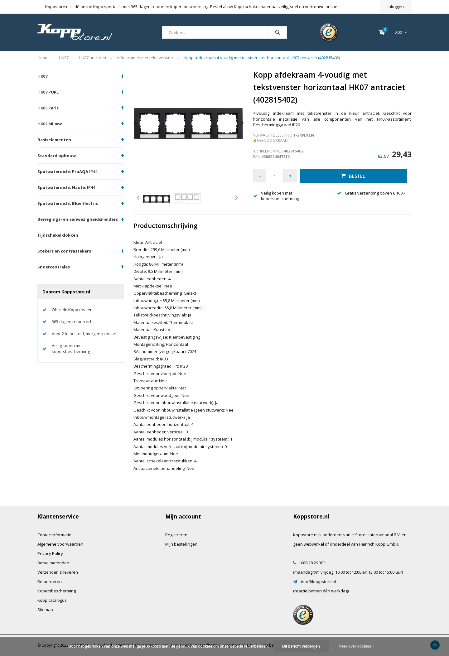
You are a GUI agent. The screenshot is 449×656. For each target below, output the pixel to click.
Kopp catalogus (52, 600)
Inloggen (396, 6)
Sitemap (45, 609)
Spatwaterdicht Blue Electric (67, 203)
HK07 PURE (48, 92)
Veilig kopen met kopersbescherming (71, 348)
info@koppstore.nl (318, 581)
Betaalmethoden (53, 563)
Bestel (354, 176)
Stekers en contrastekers (64, 251)
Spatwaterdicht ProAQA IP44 (67, 171)
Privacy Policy (50, 553)
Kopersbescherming (56, 591)
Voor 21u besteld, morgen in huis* (84, 333)
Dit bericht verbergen (301, 646)
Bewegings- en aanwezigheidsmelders (77, 219)
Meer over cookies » (356, 646)
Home (43, 57)
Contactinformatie (54, 535)
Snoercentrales (53, 267)
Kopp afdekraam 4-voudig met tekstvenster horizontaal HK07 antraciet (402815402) (262, 57)
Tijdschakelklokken (57, 235)
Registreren (176, 535)
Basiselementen (54, 139)
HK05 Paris (48, 108)
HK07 (64, 57)
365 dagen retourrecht (73, 321)
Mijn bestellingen (181, 544)
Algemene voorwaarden (60, 544)
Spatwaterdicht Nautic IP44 (66, 187)
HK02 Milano (50, 124)
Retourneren (49, 581)
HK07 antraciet (92, 57)
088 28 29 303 (313, 563)
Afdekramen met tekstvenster (145, 57)
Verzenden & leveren (57, 572)
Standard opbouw (56, 155)
